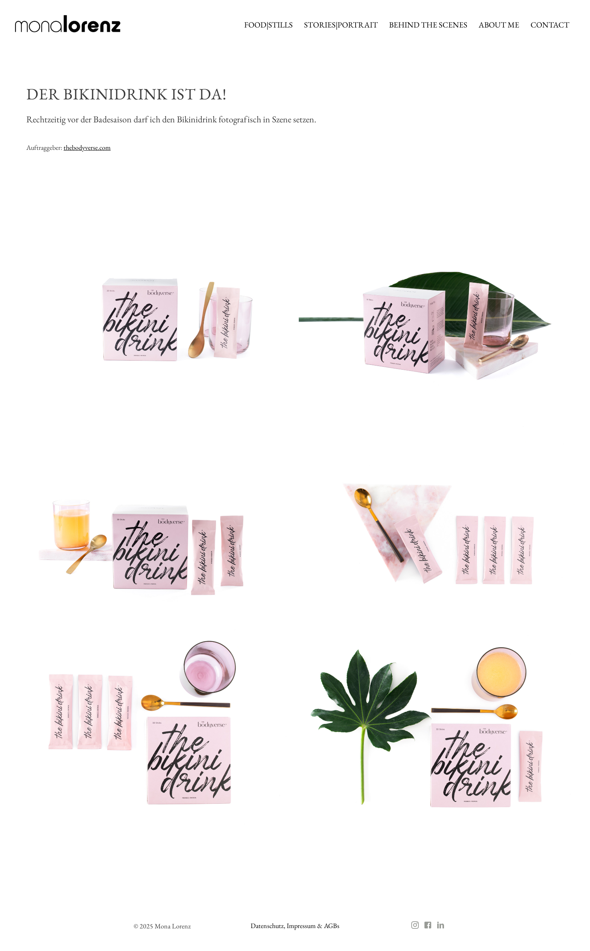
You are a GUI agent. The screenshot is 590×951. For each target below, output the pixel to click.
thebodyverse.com (87, 147)
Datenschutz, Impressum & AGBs (295, 925)
